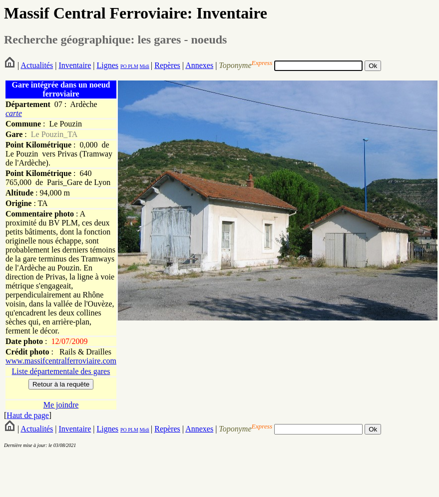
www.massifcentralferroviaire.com (60, 360)
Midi (144, 66)
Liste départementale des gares (61, 371)
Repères (167, 65)
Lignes (107, 65)
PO (123, 66)
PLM (132, 66)
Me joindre (61, 404)
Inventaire (74, 65)
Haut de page (27, 415)
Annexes (199, 65)
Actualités (36, 65)
